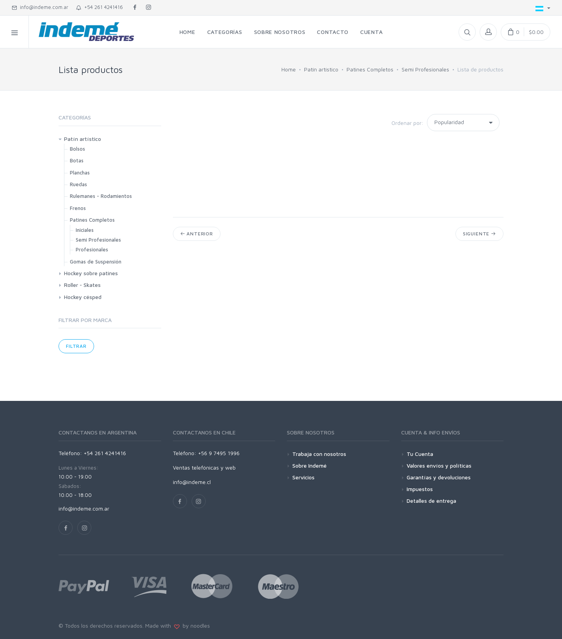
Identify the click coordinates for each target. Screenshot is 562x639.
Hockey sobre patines (91, 273)
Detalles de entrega (431, 500)
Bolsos (77, 149)
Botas (77, 160)
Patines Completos (370, 69)
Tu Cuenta (420, 453)
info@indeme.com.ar (40, 7)
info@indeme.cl (192, 482)
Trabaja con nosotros (319, 453)
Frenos (78, 208)
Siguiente (479, 234)
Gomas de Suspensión (95, 261)
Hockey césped (82, 297)
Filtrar (76, 346)
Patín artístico (321, 69)
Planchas (80, 172)
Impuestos (420, 489)
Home (288, 69)
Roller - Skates (82, 284)
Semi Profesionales (425, 69)
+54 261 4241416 (99, 7)
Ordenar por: (407, 122)
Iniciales (85, 230)
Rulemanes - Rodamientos (101, 196)
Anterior (196, 234)
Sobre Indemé (309, 465)
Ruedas (78, 184)
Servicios (303, 477)
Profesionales (92, 249)
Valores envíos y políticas (439, 465)
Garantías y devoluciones (439, 477)
